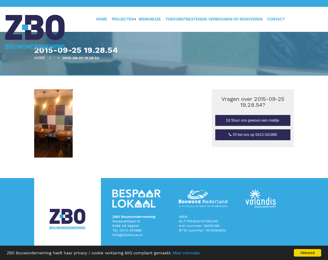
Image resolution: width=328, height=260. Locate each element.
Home (101, 19)
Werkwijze (150, 19)
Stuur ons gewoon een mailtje (252, 120)
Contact (276, 19)
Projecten (123, 19)
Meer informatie (186, 253)
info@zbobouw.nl (127, 235)
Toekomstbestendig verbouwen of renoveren (213, 19)
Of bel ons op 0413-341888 (253, 135)
